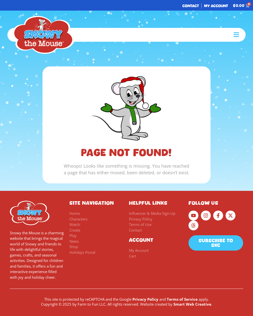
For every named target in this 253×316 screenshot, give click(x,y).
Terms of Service (182, 299)
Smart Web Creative (192, 304)
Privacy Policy (145, 299)
